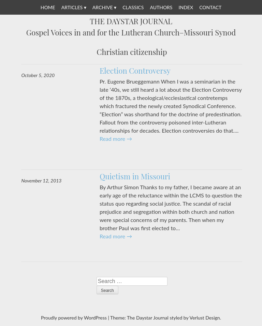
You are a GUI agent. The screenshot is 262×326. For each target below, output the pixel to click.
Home (48, 7)
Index (186, 7)
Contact (210, 7)
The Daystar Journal (131, 21)
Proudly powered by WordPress (74, 318)
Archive (102, 7)
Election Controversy (135, 70)
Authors (161, 7)
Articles (72, 7)
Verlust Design (204, 318)
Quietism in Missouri (135, 176)
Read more (116, 138)
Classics (133, 7)
